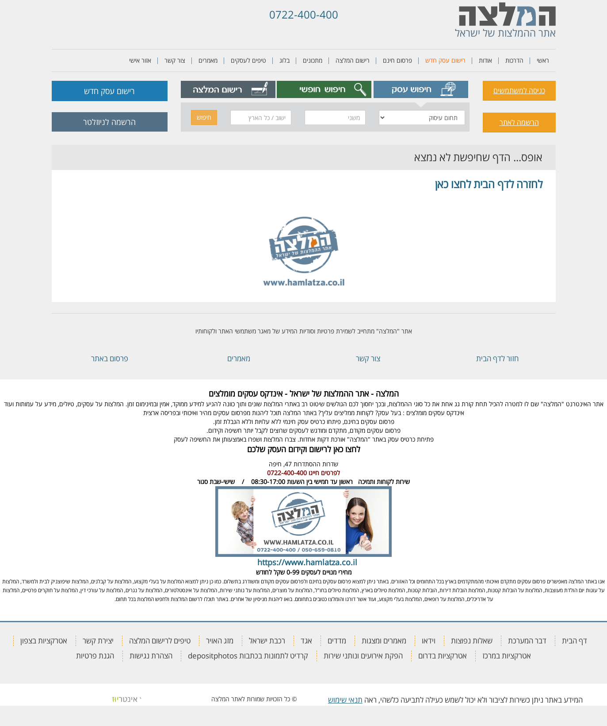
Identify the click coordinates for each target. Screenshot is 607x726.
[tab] (420, 89)
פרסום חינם (397, 60)
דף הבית (574, 640)
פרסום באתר (109, 358)
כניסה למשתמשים (519, 90)
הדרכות (514, 60)
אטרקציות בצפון (43, 640)
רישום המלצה (353, 60)
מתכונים (312, 60)
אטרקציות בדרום (442, 655)
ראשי (543, 60)
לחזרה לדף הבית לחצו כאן (488, 184)
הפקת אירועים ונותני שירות (363, 655)
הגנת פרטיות (95, 655)
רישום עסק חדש (445, 60)
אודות (485, 60)
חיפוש (204, 117)
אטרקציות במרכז (506, 655)
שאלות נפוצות (471, 640)
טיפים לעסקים (248, 60)
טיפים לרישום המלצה (160, 640)
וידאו (428, 640)
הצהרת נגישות (151, 655)
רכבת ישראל (267, 640)
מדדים (337, 640)
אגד (306, 640)
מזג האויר (219, 640)
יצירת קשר (98, 640)
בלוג (284, 60)
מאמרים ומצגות (384, 640)
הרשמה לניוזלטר (109, 122)
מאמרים (208, 60)
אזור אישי (140, 60)
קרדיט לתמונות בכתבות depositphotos (248, 655)
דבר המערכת (527, 640)
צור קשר (174, 60)
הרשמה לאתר (519, 122)
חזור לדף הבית (497, 358)
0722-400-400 (303, 14)
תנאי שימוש (345, 700)
